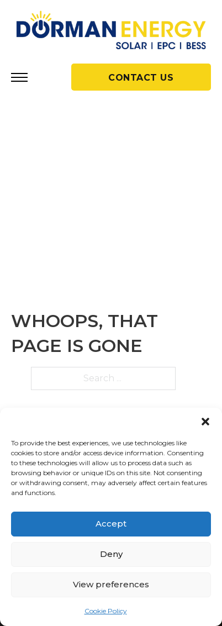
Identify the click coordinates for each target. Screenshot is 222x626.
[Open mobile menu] (19, 77)
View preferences (111, 584)
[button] (205, 421)
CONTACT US (140, 77)
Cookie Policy (105, 611)
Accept (111, 523)
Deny (111, 554)
